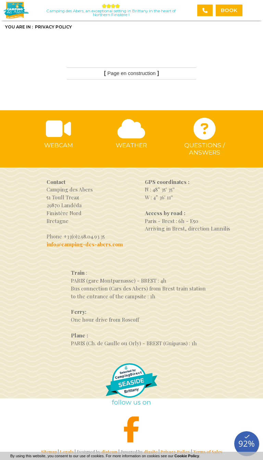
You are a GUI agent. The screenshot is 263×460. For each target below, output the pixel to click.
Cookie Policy (186, 456)
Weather (131, 145)
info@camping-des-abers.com (85, 244)
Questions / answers (204, 148)
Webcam (58, 145)
